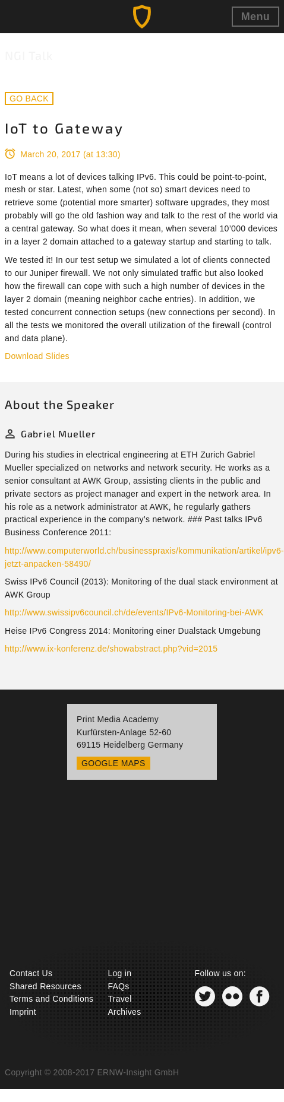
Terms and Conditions (51, 998)
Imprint (23, 1012)
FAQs (118, 986)
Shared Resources (45, 986)
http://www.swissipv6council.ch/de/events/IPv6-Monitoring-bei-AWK (134, 612)
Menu (255, 17)
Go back (29, 98)
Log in (119, 973)
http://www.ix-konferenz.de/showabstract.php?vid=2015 (111, 648)
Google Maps (113, 763)
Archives (124, 1012)
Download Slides (37, 356)
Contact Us (31, 973)
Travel (119, 998)
